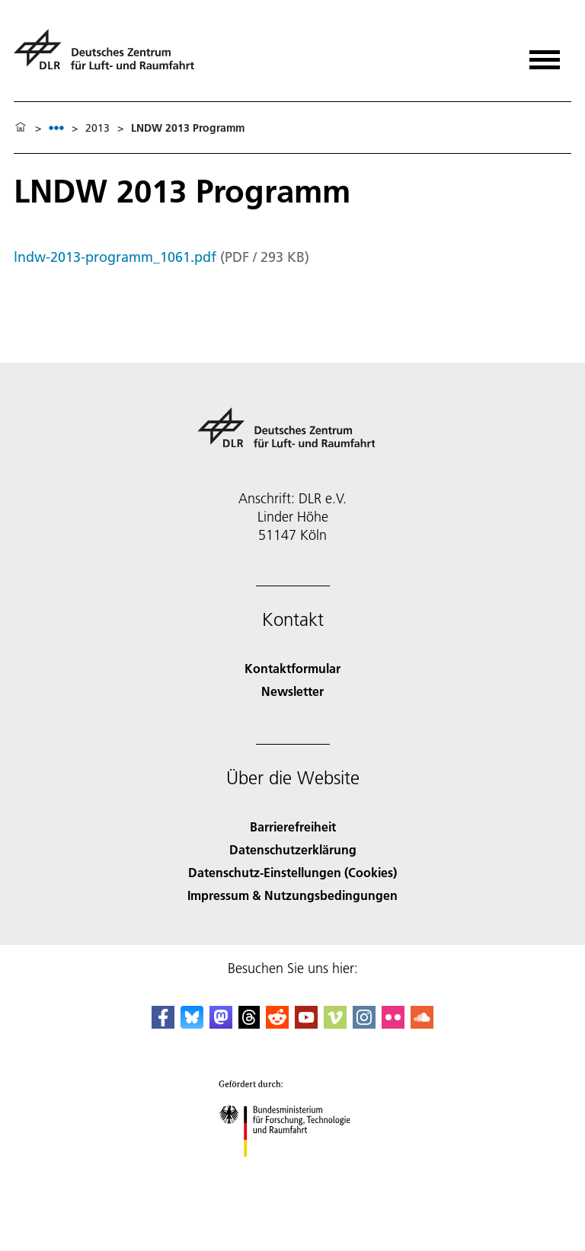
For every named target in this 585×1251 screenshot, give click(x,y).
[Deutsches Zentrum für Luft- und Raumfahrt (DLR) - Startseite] (110, 56)
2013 (97, 128)
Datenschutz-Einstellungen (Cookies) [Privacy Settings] (292, 872)
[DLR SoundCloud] (422, 1023)
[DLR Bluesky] (192, 1023)
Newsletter (292, 691)
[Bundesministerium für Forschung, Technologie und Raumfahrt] (293, 1170)
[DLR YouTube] (306, 1023)
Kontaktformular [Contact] (292, 668)
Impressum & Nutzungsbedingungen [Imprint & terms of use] (292, 895)
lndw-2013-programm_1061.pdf (115, 257)
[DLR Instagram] (364, 1023)
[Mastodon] (220, 1023)
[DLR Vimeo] (335, 1023)
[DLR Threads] (249, 1023)
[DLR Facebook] (163, 1023)
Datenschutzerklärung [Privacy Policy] (292, 849)
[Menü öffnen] (544, 54)
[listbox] (56, 127)
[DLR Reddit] (277, 1023)
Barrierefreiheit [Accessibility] (293, 827)
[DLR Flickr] (393, 1023)
